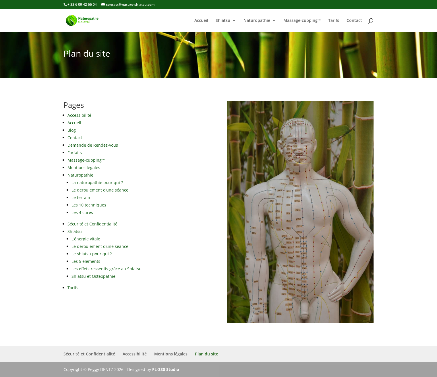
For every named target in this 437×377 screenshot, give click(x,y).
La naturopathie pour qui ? (97, 182)
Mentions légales (83, 167)
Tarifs (333, 20)
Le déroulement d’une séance (99, 190)
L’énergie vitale (85, 239)
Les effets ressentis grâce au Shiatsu (106, 268)
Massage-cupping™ (302, 20)
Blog (71, 130)
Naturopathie (256, 20)
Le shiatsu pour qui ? (91, 254)
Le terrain (80, 197)
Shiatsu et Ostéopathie (93, 276)
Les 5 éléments (85, 261)
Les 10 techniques (88, 205)
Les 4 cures (82, 212)
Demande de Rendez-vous (92, 145)
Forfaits (74, 152)
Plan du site (206, 354)
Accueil (201, 20)
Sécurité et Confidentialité (92, 224)
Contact (354, 20)
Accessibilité (79, 115)
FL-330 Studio (165, 369)
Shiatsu (223, 20)
